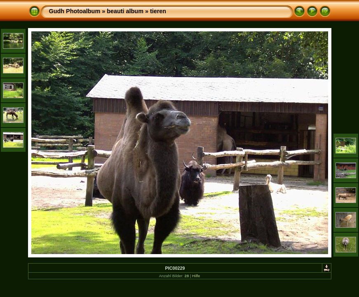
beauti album (125, 11)
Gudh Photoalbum (75, 11)
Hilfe (196, 275)
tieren (158, 11)
